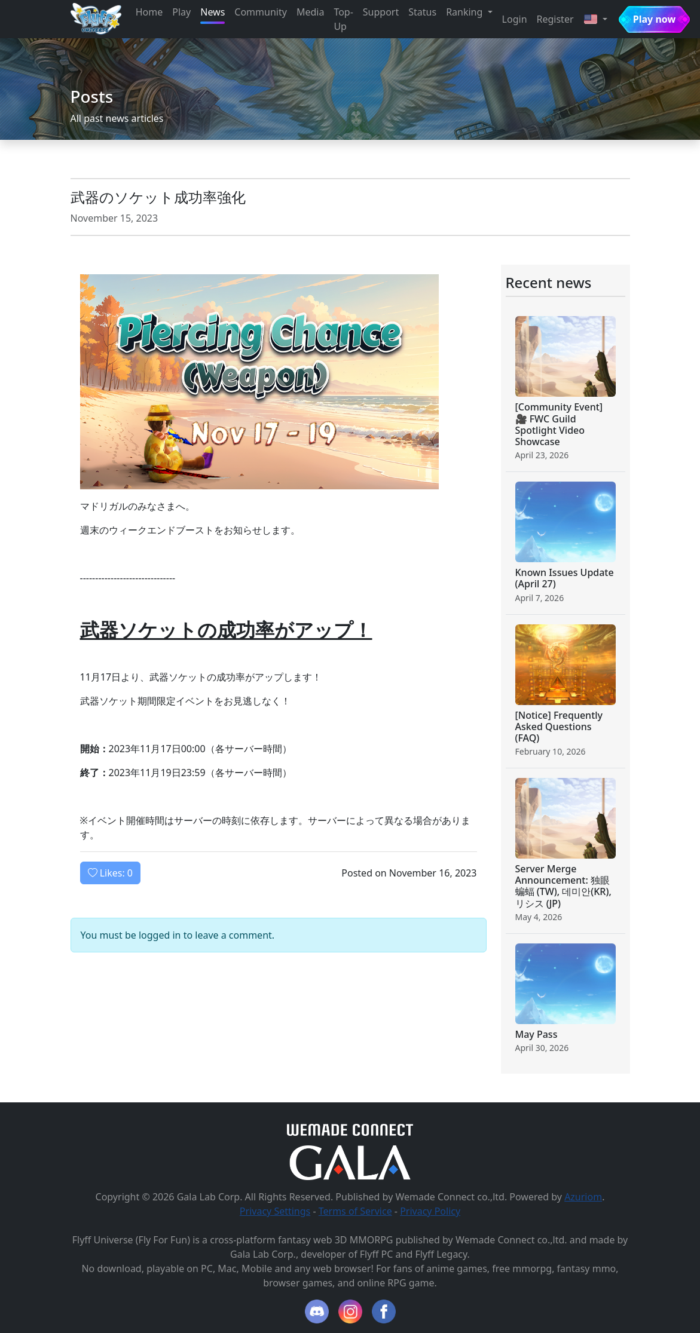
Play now (654, 19)
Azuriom (583, 1196)
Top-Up (343, 19)
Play (181, 12)
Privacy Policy (430, 1211)
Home (149, 12)
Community (260, 12)
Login (514, 19)
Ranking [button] (465, 12)
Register (555, 19)
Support (381, 12)
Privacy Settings (275, 1211)
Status (422, 12)
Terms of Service (355, 1211)
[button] (595, 19)
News (212, 12)
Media (310, 12)
